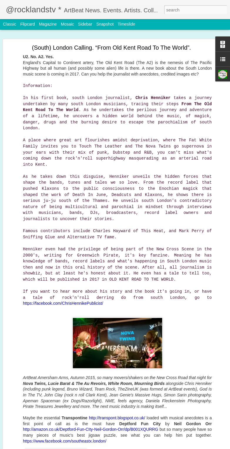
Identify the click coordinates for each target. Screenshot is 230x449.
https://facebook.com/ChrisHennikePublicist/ (63, 303)
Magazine (48, 24)
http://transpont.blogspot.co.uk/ (117, 418)
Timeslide (126, 24)
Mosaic (67, 24)
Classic (9, 24)
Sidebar (85, 24)
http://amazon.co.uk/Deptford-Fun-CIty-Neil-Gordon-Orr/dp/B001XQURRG (90, 429)
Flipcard (27, 24)
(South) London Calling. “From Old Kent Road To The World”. (111, 47)
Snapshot (105, 24)
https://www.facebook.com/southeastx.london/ (64, 441)
